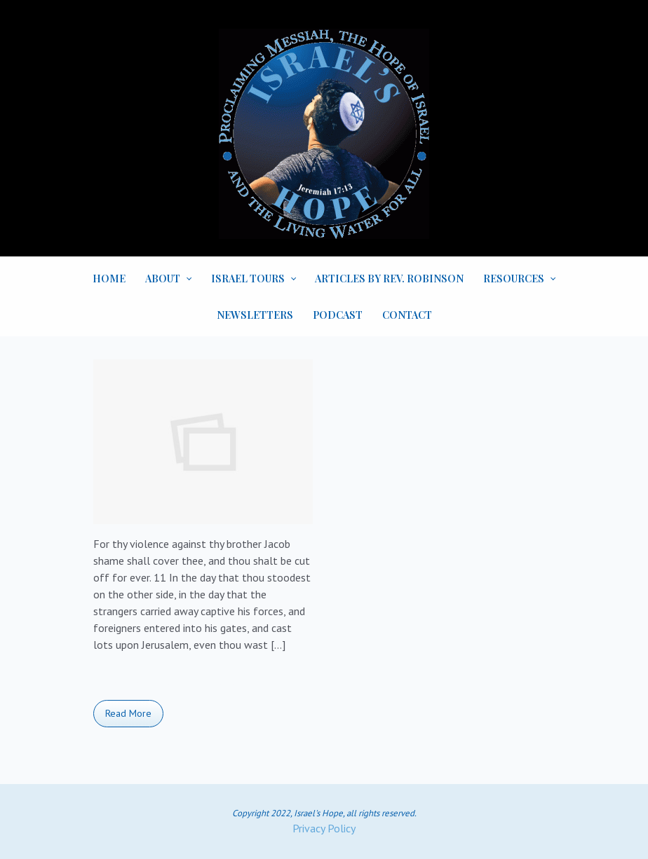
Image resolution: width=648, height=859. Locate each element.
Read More (128, 713)
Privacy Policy (324, 828)
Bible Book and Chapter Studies (173, 682)
